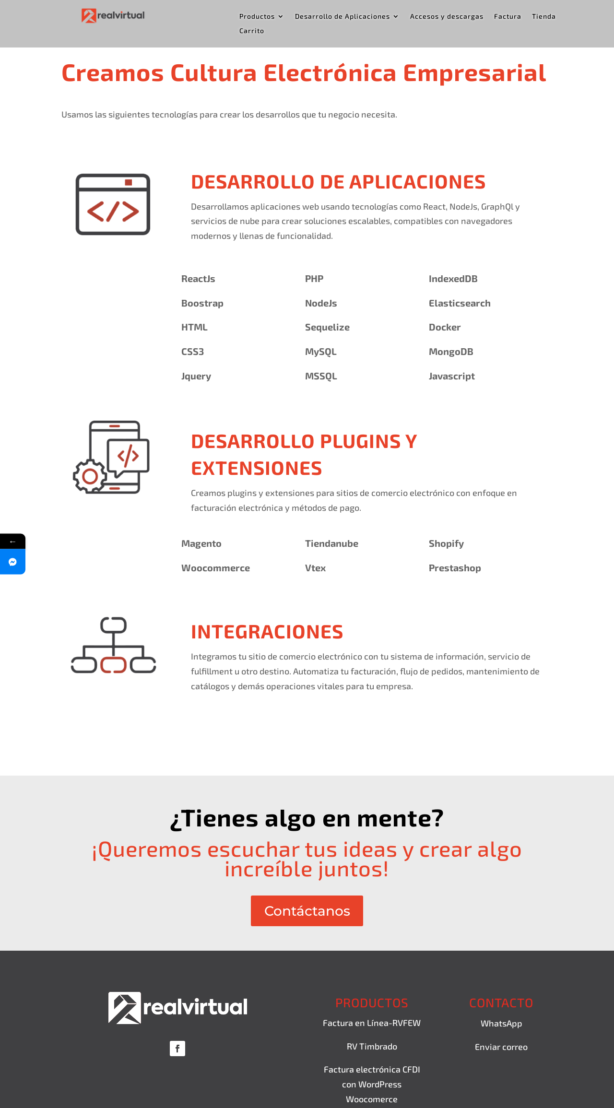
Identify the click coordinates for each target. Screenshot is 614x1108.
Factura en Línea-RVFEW (372, 1023)
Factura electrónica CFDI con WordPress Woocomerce (372, 1084)
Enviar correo (501, 1046)
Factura (507, 16)
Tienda (544, 16)
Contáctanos (307, 911)
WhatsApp (501, 1023)
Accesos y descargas (447, 16)
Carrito (251, 31)
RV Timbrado (372, 1046)
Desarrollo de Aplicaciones (342, 16)
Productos (257, 16)
